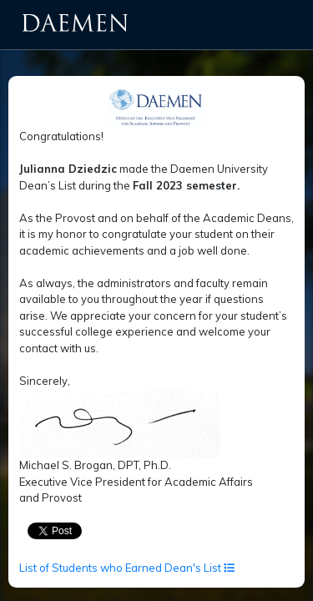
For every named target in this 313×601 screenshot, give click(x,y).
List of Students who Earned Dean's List (127, 567)
